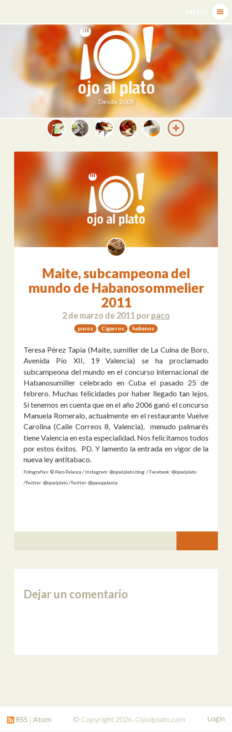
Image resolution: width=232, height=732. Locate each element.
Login (216, 718)
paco (160, 315)
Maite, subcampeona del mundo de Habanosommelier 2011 (116, 287)
